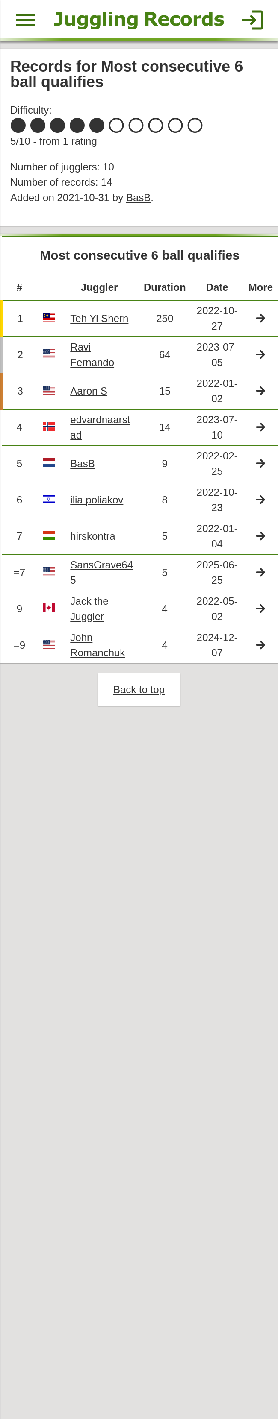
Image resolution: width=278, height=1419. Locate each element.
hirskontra (93, 538)
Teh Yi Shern (100, 320)
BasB (139, 198)
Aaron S (89, 393)
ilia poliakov (97, 502)
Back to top (139, 693)
